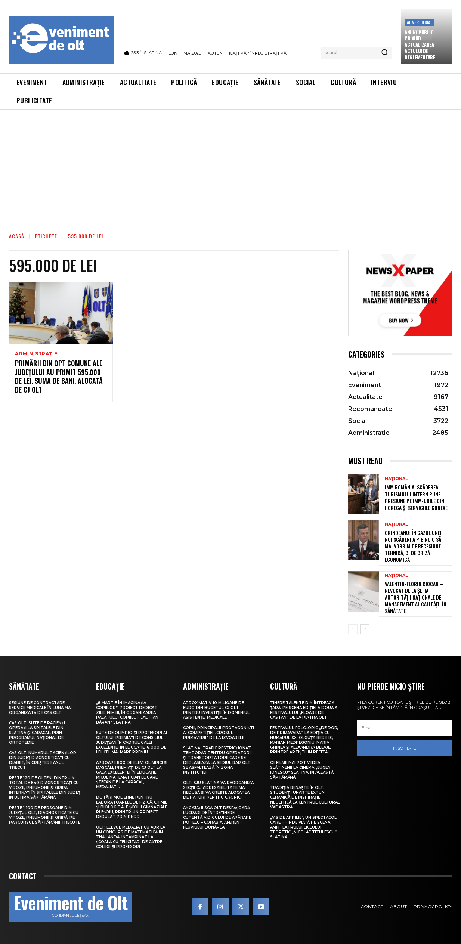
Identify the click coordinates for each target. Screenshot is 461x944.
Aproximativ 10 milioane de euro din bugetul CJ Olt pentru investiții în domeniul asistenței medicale (216, 710)
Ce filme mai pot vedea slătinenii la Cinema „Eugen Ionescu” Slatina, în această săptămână (302, 770)
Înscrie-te (404, 748)
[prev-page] (353, 629)
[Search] (384, 53)
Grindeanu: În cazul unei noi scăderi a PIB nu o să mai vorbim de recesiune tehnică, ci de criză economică (413, 546)
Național (396, 479)
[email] (404, 728)
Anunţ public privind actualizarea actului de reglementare (420, 44)
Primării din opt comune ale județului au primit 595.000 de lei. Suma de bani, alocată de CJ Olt (59, 377)
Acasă (16, 236)
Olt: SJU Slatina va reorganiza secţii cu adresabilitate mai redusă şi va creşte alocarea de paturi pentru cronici (218, 790)
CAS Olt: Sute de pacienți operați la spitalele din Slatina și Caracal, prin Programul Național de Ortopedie (37, 733)
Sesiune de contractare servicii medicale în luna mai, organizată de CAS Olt (40, 707)
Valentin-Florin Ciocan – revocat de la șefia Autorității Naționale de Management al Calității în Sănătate (415, 597)
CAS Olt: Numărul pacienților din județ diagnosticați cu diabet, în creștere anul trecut (42, 760)
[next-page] (364, 629)
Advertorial (419, 22)
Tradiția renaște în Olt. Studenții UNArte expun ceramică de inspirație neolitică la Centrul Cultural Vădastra (305, 797)
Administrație (36, 354)
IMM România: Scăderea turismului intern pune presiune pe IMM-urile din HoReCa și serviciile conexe (416, 497)
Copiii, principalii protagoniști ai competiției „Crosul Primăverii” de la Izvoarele (218, 732)
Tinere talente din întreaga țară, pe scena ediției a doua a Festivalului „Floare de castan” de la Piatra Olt (303, 710)
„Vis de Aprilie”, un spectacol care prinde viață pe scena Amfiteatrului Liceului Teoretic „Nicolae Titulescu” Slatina (303, 827)
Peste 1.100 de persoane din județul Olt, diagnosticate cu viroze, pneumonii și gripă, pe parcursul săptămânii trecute (44, 815)
